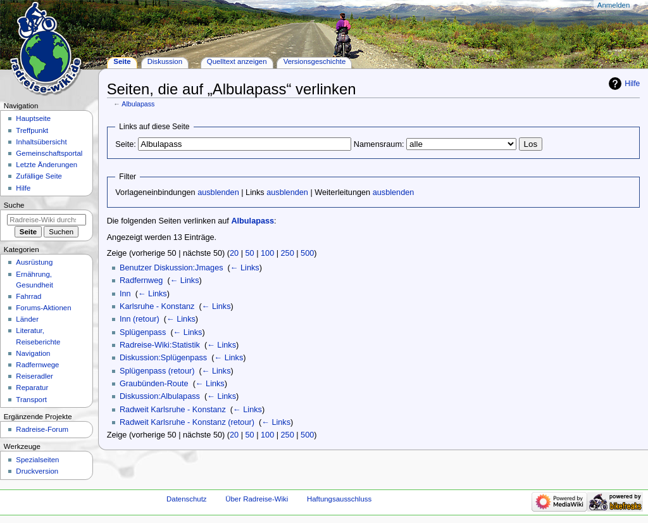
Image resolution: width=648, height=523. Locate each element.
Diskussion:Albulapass (160, 396)
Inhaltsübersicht (41, 142)
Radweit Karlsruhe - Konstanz (173, 409)
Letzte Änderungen (46, 164)
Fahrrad (28, 296)
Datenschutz (186, 499)
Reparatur (32, 387)
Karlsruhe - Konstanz (157, 306)
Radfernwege (37, 365)
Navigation (33, 353)
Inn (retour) (139, 319)
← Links (244, 267)
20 (234, 253)
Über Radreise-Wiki (256, 499)
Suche (14, 205)
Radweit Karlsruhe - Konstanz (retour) (187, 422)
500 (307, 253)
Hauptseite (33, 118)
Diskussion (164, 61)
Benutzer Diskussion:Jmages (171, 267)
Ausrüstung (34, 262)
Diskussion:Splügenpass (163, 357)
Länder (27, 319)
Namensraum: (379, 144)
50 (250, 253)
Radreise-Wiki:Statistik (160, 345)
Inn (125, 293)
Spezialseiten (37, 459)
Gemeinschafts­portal (49, 153)
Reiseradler (34, 376)
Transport (31, 399)
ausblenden (218, 192)
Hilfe (632, 83)
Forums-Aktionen (43, 308)
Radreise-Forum (42, 429)
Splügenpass (143, 332)
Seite (121, 61)
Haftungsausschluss (339, 499)
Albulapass (138, 104)
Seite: (125, 144)
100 (267, 253)
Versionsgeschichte (315, 61)
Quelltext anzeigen (237, 61)
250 (287, 253)
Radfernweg (141, 280)
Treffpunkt (32, 130)
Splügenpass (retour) (157, 371)
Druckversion (37, 471)
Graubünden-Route (154, 383)
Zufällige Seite (39, 176)
